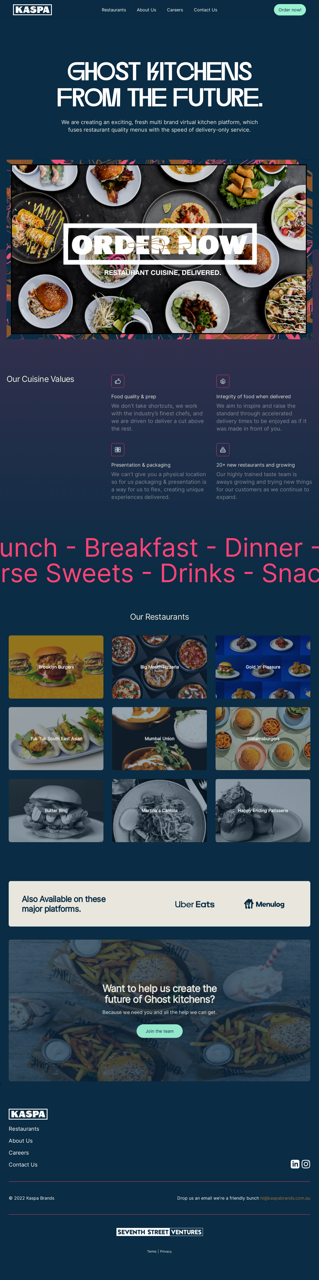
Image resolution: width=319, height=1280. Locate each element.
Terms (151, 1251)
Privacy (166, 1251)
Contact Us (205, 9)
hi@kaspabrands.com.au (285, 1198)
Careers (175, 9)
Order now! (290, 9)
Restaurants (114, 9)
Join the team (160, 1044)
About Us (146, 9)
